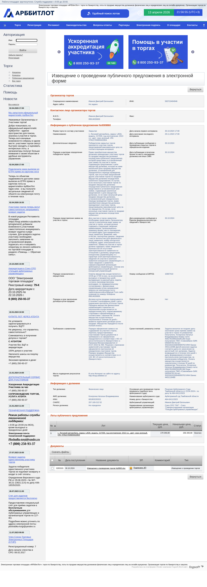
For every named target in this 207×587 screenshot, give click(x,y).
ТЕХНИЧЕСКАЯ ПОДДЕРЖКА (23, 410)
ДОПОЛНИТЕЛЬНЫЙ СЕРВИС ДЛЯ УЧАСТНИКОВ (24, 378)
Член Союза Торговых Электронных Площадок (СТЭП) (20, 539)
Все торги (16, 81)
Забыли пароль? (15, 55)
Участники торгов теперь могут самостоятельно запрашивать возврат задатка (24, 209)
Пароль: (12, 44)
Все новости (13, 104)
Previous (59, 52)
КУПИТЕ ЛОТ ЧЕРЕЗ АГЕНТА (23, 316)
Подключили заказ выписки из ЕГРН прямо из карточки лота (23, 170)
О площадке (173, 25)
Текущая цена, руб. (160, 425)
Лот (103, 425)
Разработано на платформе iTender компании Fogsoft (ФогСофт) (160, 567)
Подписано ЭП (140, 468)
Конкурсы (16, 75)
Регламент (53, 25)
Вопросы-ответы (102, 25)
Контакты (192, 25)
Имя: (10, 40)
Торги (18, 25)
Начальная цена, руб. (182, 425)
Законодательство (76, 25)
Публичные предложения (23, 78)
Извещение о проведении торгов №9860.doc (106, 468)
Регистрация (34, 25)
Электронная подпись (148, 25)
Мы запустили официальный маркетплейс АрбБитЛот (23, 113)
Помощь (10, 92)
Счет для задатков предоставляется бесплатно (22, 496)
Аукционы (16, 72)
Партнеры (124, 25)
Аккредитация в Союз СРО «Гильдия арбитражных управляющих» (22, 271)
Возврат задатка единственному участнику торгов (21, 459)
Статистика (12, 86)
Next (192, 52)
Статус (197, 425)
